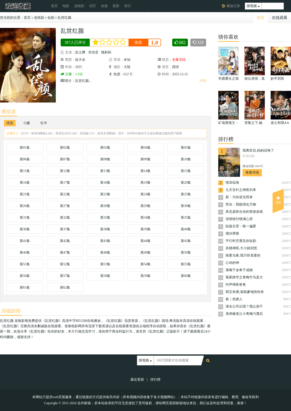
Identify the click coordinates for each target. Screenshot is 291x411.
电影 (66, 6)
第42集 (65, 241)
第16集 (25, 182)
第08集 (105, 159)
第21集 (25, 194)
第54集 (145, 264)
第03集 (105, 147)
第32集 (65, 217)
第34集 (145, 217)
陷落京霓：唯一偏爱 (241, 226)
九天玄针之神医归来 (241, 190)
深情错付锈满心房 (239, 219)
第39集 (145, 229)
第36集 (25, 229)
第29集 (145, 206)
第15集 (186, 171)
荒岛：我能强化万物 (241, 204)
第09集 (145, 159)
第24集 (145, 194)
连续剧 (79, 6)
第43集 (105, 241)
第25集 (186, 194)
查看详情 (252, 172)
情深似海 (232, 182)
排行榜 (155, 379)
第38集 (105, 229)
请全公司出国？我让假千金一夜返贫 (244, 307)
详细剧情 (11, 311)
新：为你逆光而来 (239, 197)
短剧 (51, 17)
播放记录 (233, 6)
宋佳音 (93, 52)
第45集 (186, 241)
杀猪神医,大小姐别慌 (241, 248)
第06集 (25, 159)
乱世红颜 (64, 17)
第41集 (25, 241)
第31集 (25, 217)
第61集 (25, 287)
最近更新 (137, 379)
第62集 (65, 287)
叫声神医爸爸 (236, 284)
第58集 (105, 276)
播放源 (8, 111)
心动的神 (232, 263)
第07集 (65, 159)
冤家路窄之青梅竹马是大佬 (244, 277)
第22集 (65, 194)
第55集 (186, 264)
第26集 (25, 206)
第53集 (105, 264)
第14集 (145, 171)
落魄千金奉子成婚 (239, 270)
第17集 (65, 182)
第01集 (25, 147)
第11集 (25, 171)
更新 (116, 6)
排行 (127, 6)
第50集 (186, 252)
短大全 (80, 59)
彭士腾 (80, 52)
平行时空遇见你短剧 (241, 241)
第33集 (105, 217)
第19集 (145, 182)
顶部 (278, 200)
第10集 (186, 159)
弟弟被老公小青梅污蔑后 (244, 314)
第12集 (65, 171)
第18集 (105, 182)
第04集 (145, 147)
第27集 (65, 206)
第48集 (105, 252)
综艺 (92, 6)
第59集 (145, 276)
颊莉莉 (106, 52)
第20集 (186, 182)
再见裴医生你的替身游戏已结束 (244, 212)
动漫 (104, 6)
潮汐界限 (232, 233)
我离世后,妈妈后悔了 (258, 150)
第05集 (186, 147)
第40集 (186, 229)
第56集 (25, 276)
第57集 (65, 276)
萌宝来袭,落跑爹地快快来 (245, 292)
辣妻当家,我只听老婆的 (243, 255)
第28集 (105, 206)
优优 (9, 123)
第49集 (145, 252)
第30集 (186, 206)
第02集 (65, 147)
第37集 (65, 229)
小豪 (26, 123)
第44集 (145, 241)
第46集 (25, 252)
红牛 (43, 123)
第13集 (105, 171)
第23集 (105, 194)
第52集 (65, 264)
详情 (202, 81)
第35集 (186, 217)
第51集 (25, 264)
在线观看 (279, 18)
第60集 (186, 276)
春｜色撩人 (234, 299)
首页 (54, 6)
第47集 (65, 252)
